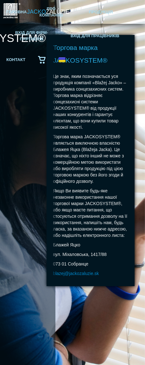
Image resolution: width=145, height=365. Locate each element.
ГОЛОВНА (16, 12)
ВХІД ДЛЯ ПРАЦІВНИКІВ (95, 35)
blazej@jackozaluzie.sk (76, 273)
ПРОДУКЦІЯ (101, 12)
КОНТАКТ (15, 59)
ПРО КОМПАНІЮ (51, 11)
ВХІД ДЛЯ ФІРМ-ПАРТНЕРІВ (31, 35)
